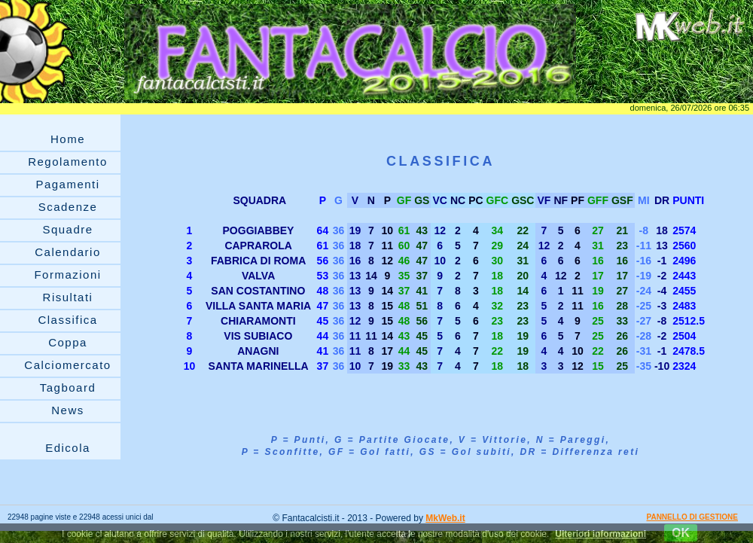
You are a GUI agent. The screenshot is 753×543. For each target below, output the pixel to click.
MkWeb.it (445, 518)
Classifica (67, 319)
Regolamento (68, 161)
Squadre (67, 229)
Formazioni (67, 274)
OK (681, 532)
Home (67, 139)
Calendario (68, 252)
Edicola (67, 447)
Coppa (67, 342)
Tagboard (68, 387)
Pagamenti (67, 184)
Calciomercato (67, 364)
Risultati (68, 297)
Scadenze (68, 206)
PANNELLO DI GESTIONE (693, 517)
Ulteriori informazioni (600, 534)
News (67, 410)
